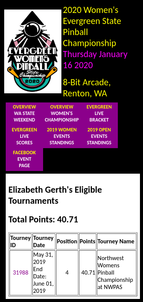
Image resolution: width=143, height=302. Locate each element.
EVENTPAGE (24, 159)
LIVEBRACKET (99, 113)
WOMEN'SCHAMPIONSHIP (62, 113)
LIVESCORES (24, 136)
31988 (21, 272)
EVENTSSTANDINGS (62, 136)
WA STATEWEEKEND (24, 113)
